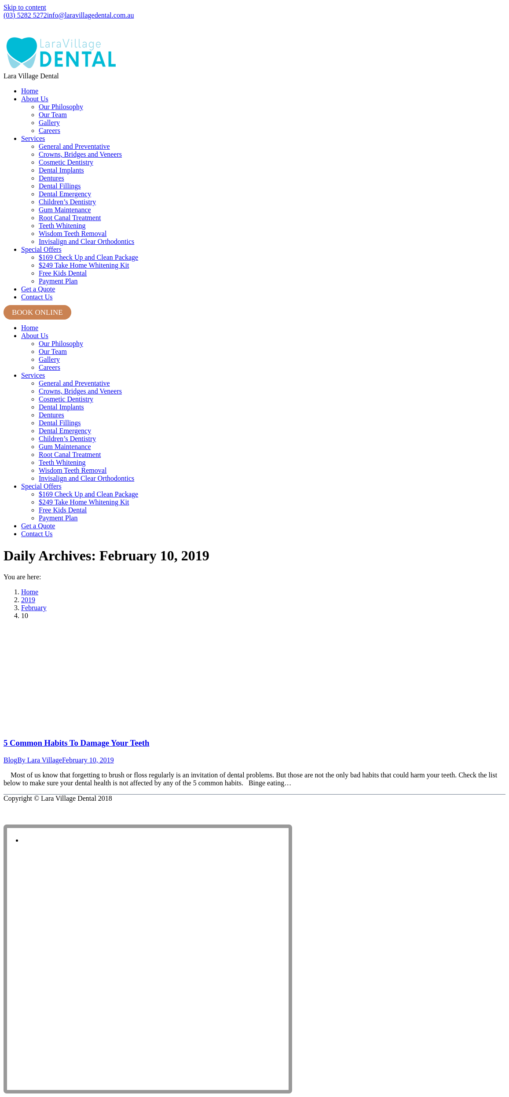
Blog (10, 760)
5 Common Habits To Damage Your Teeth (77, 742)
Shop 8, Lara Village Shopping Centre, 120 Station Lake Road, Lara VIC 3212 (105, 29)
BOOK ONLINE (37, 312)
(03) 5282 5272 (25, 15)
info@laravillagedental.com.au (90, 15)
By (39, 760)
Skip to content (25, 7)
